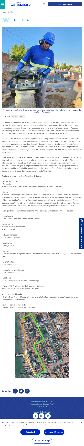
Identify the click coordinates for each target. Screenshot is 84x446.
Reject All (30, 432)
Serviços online (65, 4)
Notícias (10, 12)
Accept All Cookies (54, 432)
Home (4, 12)
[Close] (81, 422)
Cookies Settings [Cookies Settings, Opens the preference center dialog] (42, 441)
